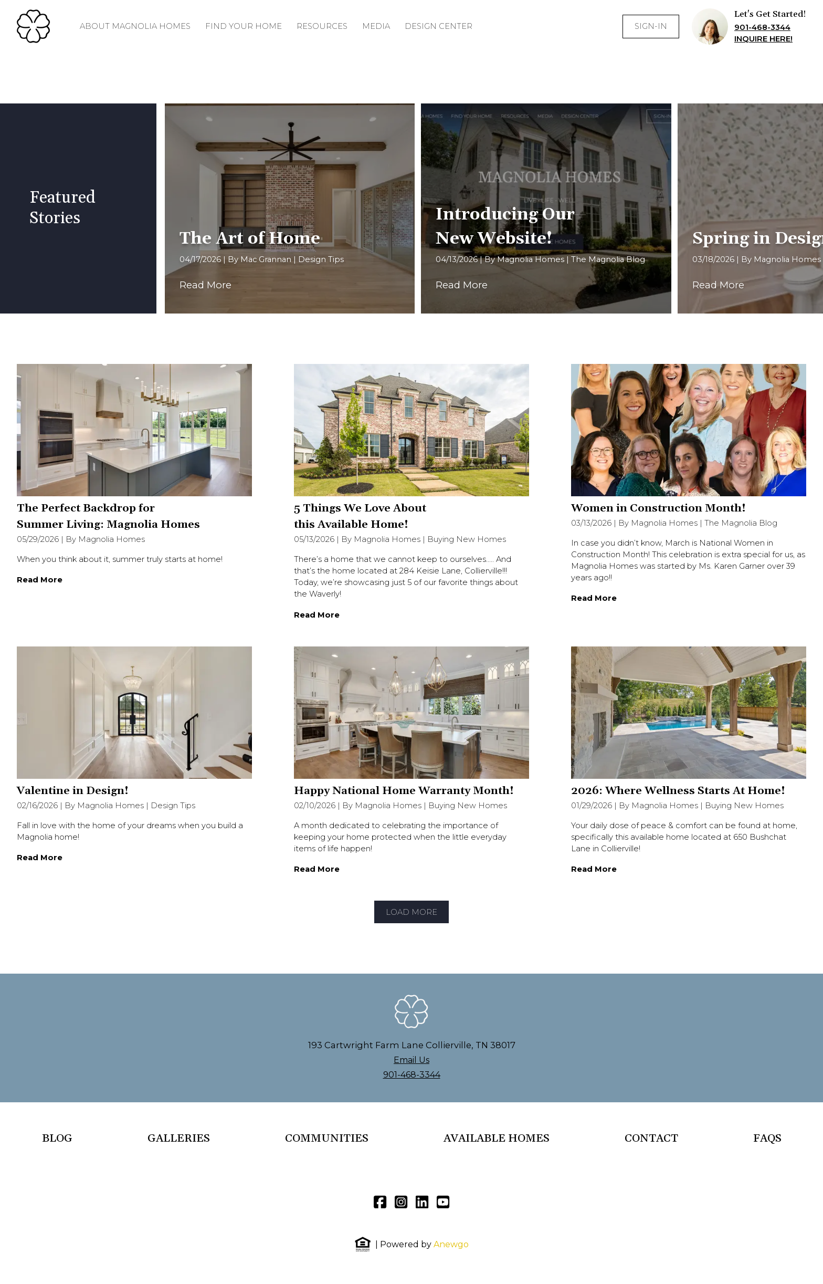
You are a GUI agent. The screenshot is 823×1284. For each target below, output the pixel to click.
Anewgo (451, 1244)
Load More (411, 912)
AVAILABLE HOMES (497, 1138)
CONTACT (651, 1138)
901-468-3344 (762, 27)
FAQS (767, 1138)
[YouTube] (443, 1202)
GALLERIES (178, 1138)
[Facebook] (380, 1202)
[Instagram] (401, 1202)
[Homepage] (33, 26)
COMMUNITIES (326, 1138)
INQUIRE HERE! (763, 39)
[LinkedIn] (422, 1202)
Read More (205, 285)
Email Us (411, 1060)
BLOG (57, 1138)
